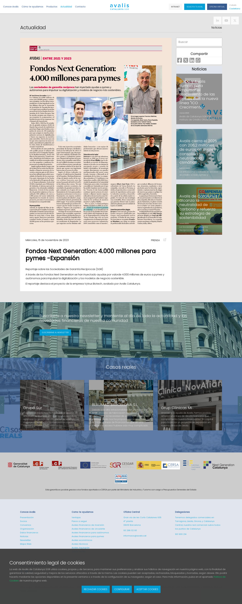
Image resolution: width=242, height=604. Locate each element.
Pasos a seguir (79, 521)
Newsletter (25, 540)
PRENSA (155, 240)
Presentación (27, 517)
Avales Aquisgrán (81, 547)
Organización (27, 528)
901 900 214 (180, 534)
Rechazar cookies (95, 589)
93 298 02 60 (130, 530)
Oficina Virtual (217, 6)
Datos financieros (29, 532)
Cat (232, 5)
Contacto (80, 6)
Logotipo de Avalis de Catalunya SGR (119, 8)
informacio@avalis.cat (134, 535)
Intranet (175, 6)
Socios (23, 521)
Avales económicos (82, 540)
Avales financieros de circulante (88, 528)
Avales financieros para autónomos (90, 532)
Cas (234, 8)
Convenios (25, 525)
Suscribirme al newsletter (55, 332)
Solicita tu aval (195, 6)
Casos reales (121, 367)
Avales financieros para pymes (88, 536)
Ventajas (76, 517)
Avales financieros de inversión (88, 525)
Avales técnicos (80, 544)
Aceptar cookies (147, 589)
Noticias (216, 28)
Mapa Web (25, 544)
